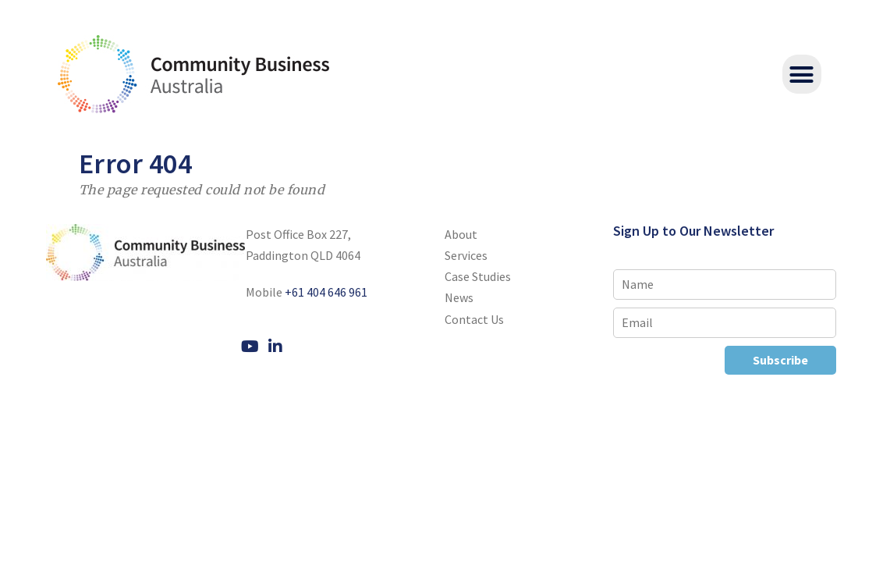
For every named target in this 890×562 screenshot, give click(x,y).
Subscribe (780, 360)
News (459, 297)
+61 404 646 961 (326, 292)
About (461, 234)
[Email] (725, 323)
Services (466, 255)
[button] (801, 74)
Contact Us (474, 319)
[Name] (725, 284)
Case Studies (478, 276)
